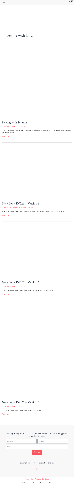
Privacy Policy (29, 479)
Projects (13, 126)
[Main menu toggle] (4, 2)
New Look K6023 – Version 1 (21, 402)
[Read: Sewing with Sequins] (37, 83)
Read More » (6, 136)
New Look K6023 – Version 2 (21, 282)
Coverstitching (6, 207)
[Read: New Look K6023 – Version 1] (37, 351)
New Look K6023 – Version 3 (21, 203)
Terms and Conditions (42, 479)
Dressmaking (6, 126)
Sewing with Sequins (14, 122)
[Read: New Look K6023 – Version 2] (37, 252)
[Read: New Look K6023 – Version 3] (37, 173)
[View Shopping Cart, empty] (70, 2)
